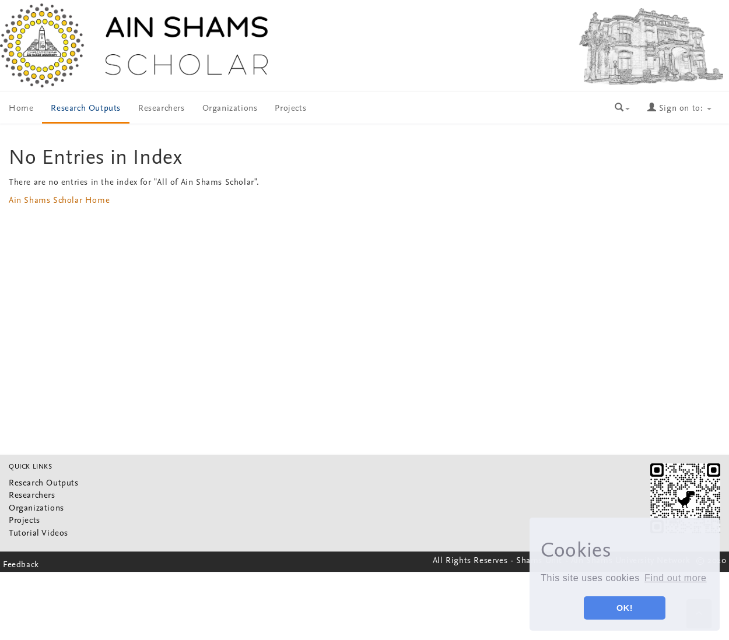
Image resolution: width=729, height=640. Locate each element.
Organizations (230, 108)
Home (21, 108)
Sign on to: (679, 108)
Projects (290, 108)
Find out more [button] (675, 578)
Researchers (161, 108)
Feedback (21, 565)
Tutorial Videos (38, 533)
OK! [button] (624, 608)
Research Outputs (86, 108)
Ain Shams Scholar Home (59, 200)
